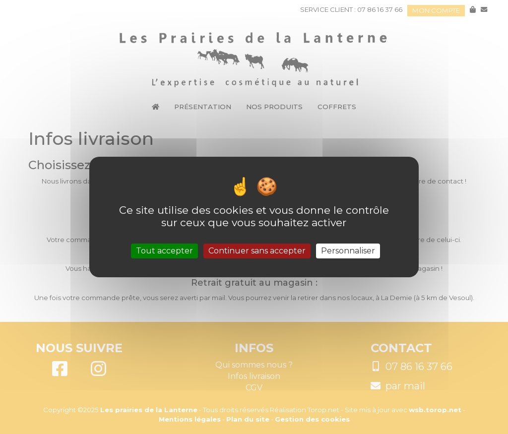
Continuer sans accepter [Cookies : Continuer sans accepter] (257, 250)
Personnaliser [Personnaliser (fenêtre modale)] (348, 250)
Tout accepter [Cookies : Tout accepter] (164, 250)
